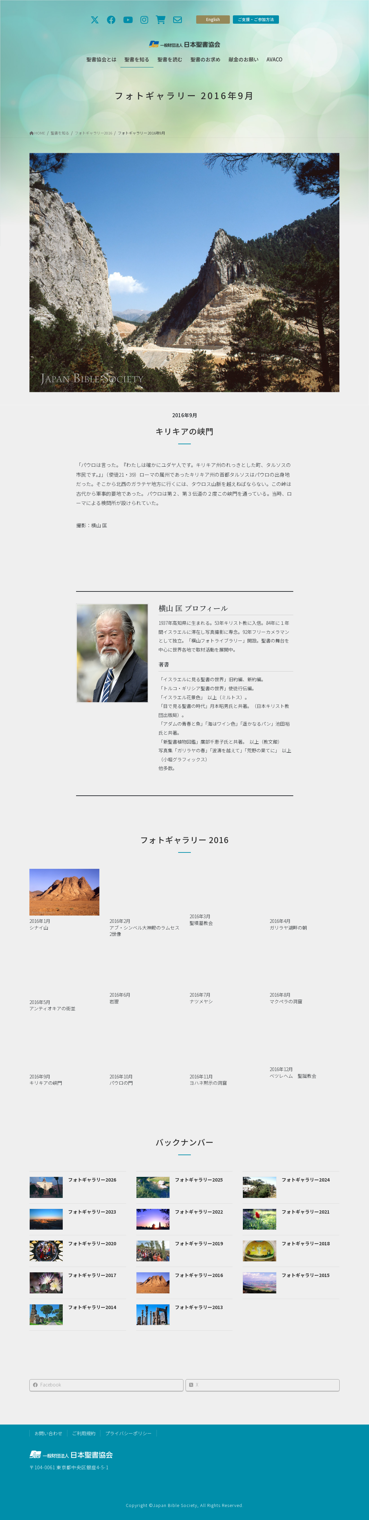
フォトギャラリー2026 (92, 1179)
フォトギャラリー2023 (92, 1211)
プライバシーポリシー (128, 1433)
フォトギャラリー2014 (92, 1307)
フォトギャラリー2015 (306, 1275)
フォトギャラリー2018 (306, 1243)
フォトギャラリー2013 (199, 1307)
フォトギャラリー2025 (199, 1179)
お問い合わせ (48, 1433)
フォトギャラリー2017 (92, 1275)
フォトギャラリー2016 (199, 1275)
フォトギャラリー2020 (92, 1243)
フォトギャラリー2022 (199, 1211)
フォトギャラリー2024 (306, 1179)
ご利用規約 (83, 1433)
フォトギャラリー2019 (199, 1243)
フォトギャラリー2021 (306, 1211)
